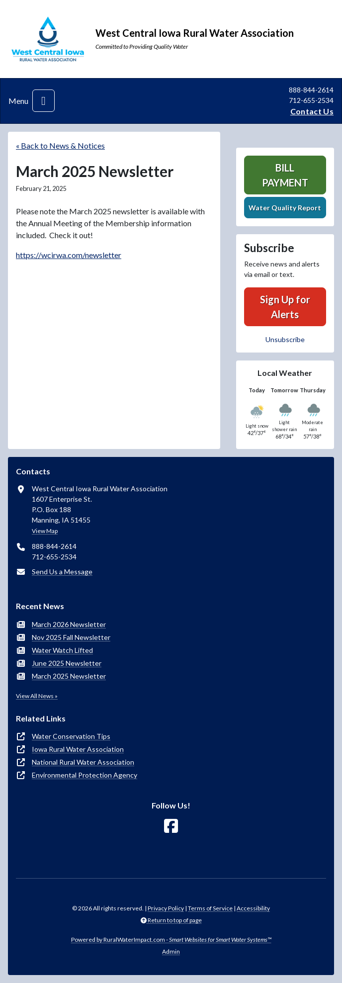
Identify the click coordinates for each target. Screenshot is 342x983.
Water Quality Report (285, 207)
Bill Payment (285, 175)
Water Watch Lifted (62, 650)
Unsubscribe (285, 339)
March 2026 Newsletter (69, 624)
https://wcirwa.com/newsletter (68, 255)
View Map (45, 531)
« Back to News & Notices (60, 145)
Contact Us (312, 111)
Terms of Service (210, 908)
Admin (171, 951)
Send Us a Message (62, 571)
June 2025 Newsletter (66, 663)
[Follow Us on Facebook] (171, 826)
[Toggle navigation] (43, 100)
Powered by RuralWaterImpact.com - (171, 939)
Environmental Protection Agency (84, 775)
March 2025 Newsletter (69, 676)
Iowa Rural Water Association (78, 749)
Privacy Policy (166, 908)
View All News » (37, 696)
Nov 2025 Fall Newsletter (71, 637)
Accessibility (253, 908)
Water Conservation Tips (71, 736)
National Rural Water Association (83, 762)
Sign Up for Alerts (285, 306)
